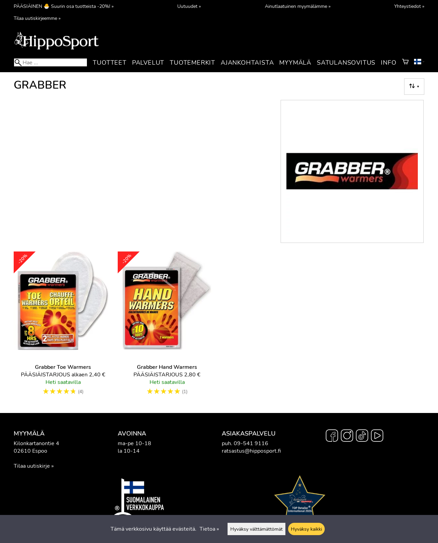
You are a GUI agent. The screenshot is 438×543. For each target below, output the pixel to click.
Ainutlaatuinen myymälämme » (298, 6)
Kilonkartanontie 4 (36, 443)
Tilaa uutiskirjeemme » (37, 18)
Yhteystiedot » (409, 6)
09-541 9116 (251, 443)
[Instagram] (347, 436)
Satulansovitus (346, 63)
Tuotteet (109, 63)
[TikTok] (362, 436)
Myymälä (295, 63)
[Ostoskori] (405, 62)
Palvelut (148, 63)
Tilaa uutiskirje (32, 466)
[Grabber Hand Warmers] (167, 326)
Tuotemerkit (192, 63)
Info (388, 63)
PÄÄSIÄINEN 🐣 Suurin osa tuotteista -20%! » (64, 6)
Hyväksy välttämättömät (256, 529)
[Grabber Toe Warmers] (63, 326)
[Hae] (50, 62)
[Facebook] (332, 436)
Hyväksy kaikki (306, 529)
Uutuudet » (189, 6)
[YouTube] (377, 436)
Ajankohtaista (247, 63)
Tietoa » (209, 529)
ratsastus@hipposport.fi (251, 451)
